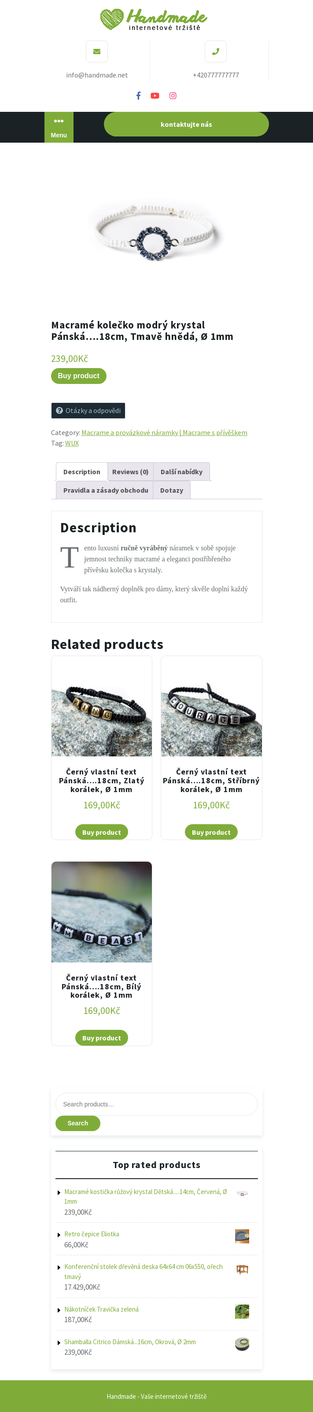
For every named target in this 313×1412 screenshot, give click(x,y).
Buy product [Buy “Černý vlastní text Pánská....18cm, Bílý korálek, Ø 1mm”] (101, 1037)
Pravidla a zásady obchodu (105, 490)
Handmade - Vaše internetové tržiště (156, 1396)
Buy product (78, 376)
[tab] (82, 471)
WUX (72, 443)
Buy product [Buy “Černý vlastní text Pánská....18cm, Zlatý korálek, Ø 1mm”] (101, 832)
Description (81, 471)
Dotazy (171, 490)
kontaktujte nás (186, 124)
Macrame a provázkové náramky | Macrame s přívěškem (164, 432)
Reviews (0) (130, 471)
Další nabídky (182, 471)
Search (78, 1123)
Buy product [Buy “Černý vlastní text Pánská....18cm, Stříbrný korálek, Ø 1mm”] (211, 832)
